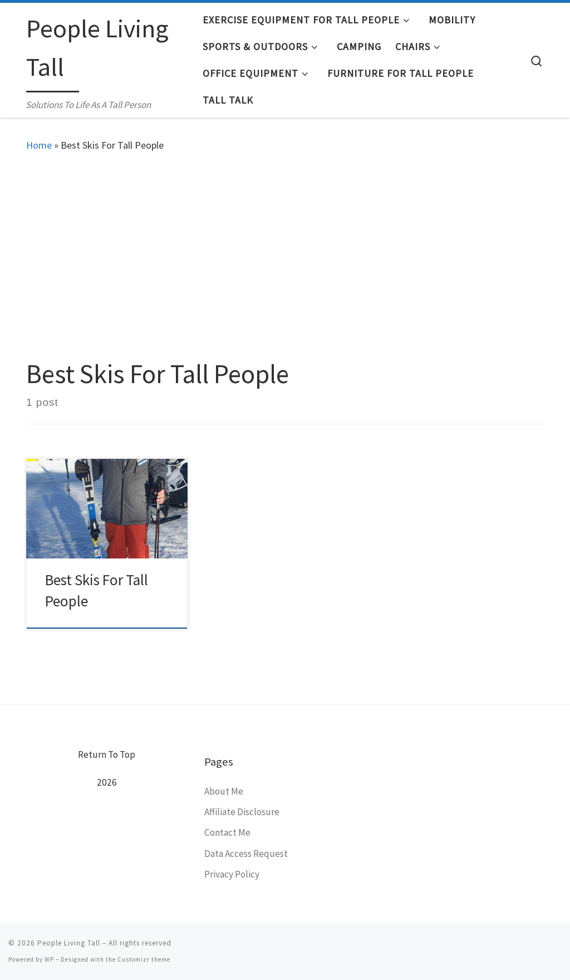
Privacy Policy (231, 874)
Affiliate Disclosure (241, 812)
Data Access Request (246, 853)
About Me (223, 791)
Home (39, 145)
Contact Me (227, 832)
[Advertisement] (285, 252)
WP (49, 959)
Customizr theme (143, 959)
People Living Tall (68, 943)
